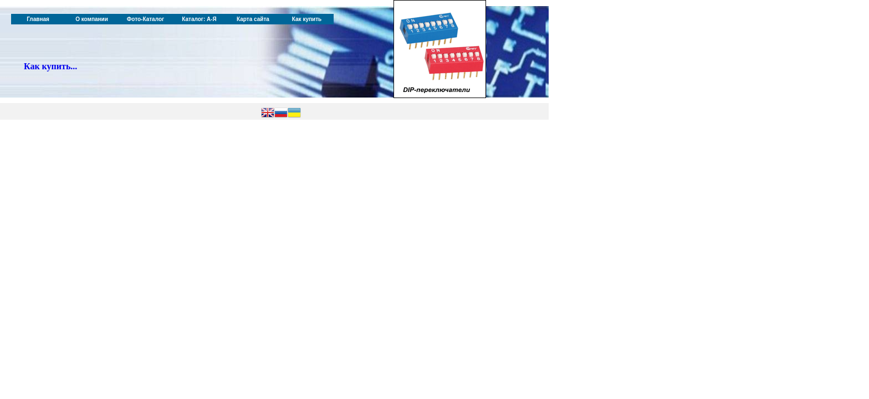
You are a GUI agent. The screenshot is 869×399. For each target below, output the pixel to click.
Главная (38, 19)
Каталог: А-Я (199, 19)
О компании (91, 19)
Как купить (306, 19)
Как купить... (50, 66)
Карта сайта (253, 19)
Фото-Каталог (145, 19)
